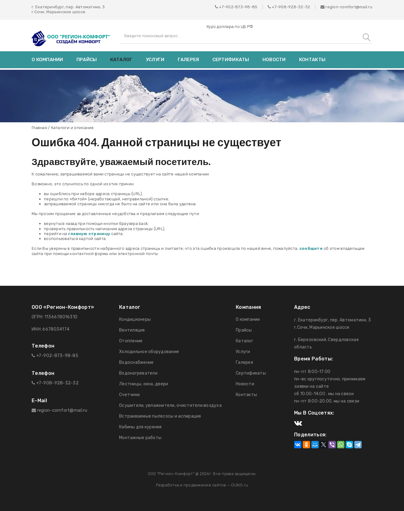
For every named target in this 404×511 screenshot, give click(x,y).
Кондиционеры (135, 319)
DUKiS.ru (239, 485)
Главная (39, 127)
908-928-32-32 (294, 7)
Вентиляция (132, 330)
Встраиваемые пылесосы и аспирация (160, 416)
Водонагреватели (138, 373)
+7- (275, 7)
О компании (47, 59)
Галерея (188, 59)
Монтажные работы (140, 437)
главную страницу (89, 233)
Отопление (130, 341)
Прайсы (86, 59)
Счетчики (129, 394)
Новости (274, 59)
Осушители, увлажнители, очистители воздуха (170, 405)
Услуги (155, 59)
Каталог (121, 59)
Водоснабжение (136, 362)
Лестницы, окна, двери (143, 384)
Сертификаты (230, 59)
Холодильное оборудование (149, 351)
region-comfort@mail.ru (346, 7)
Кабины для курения (140, 427)
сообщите (311, 248)
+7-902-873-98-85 (238, 7)
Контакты (312, 59)
